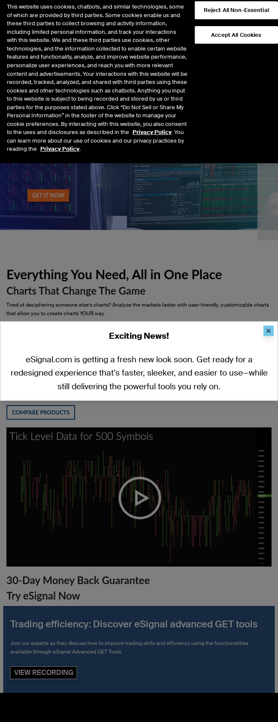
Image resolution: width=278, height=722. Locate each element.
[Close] (268, 331)
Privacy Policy (152, 123)
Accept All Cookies (236, 26)
